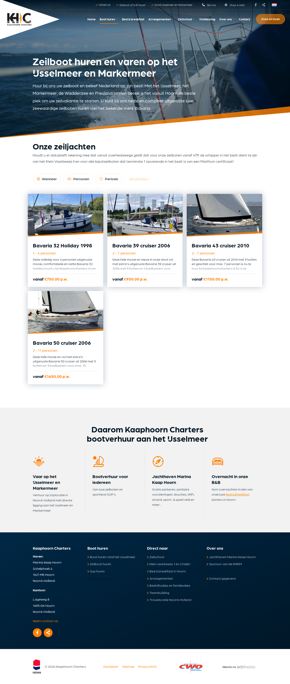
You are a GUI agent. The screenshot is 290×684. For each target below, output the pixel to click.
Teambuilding (158, 593)
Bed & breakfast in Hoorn (166, 571)
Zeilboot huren (99, 564)
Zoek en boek (270, 19)
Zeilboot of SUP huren (131, 4)
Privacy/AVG (147, 666)
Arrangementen (159, 19)
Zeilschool (185, 19)
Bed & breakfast (133, 19)
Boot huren (107, 19)
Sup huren (96, 571)
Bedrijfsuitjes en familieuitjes (168, 585)
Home (91, 19)
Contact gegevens (221, 578)
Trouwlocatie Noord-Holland (169, 600)
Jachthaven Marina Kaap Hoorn (231, 557)
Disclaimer (110, 666)
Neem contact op (45, 621)
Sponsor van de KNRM (224, 564)
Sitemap (128, 666)
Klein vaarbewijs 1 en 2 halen (168, 564)
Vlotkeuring (207, 19)
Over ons (225, 19)
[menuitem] (91, 19)
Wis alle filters (139, 179)
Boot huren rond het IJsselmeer (111, 557)
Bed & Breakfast (238, 494)
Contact (244, 19)
